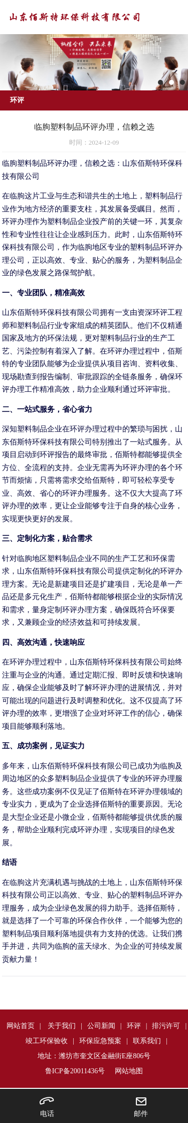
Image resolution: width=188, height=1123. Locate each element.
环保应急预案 (100, 1041)
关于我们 (62, 1026)
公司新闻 (101, 1026)
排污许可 (166, 1026)
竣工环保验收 (47, 1041)
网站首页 (21, 1026)
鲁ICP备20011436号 (75, 1071)
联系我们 (147, 1041)
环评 (134, 1026)
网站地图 (129, 1071)
